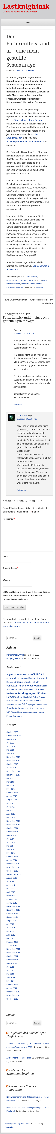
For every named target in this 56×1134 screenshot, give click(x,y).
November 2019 (13, 761)
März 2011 (10, 981)
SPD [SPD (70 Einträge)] (24, 704)
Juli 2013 (10, 881)
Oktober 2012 (12, 913)
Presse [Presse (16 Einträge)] (42, 697)
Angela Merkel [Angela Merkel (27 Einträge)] (13, 674)
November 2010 (13, 995)
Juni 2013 (10, 885)
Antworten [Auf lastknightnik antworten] (21, 490)
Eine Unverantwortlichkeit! (15, 300)
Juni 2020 (10, 746)
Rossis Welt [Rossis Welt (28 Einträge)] (35, 700)
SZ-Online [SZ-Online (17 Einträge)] (28, 708)
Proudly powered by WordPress (17, 1124)
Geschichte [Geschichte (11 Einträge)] (20, 690)
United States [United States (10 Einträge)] (39, 708)
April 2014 (10, 849)
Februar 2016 (12, 793)
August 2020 (11, 739)
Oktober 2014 (12, 828)
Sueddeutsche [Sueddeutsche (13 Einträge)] (41, 704)
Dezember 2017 (13, 771)
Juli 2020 (10, 743)
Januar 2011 (11, 988)
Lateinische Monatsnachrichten (20, 1071)
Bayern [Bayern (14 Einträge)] (24, 674)
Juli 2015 (10, 803)
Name (6, 556)
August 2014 (11, 835)
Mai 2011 (10, 974)
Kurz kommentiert (31, 277)
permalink (39, 287)
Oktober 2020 (12, 732)
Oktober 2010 (12, 999)
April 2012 (10, 935)
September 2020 (13, 736)
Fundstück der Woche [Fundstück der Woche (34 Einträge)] (29, 685)
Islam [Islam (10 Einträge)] (33, 690)
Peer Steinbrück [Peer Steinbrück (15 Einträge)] (25, 697)
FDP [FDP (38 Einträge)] (36, 681)
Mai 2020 (10, 750)
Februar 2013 (12, 899)
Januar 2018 (11, 768)
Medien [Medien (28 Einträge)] (10, 693)
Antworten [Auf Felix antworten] (17, 405)
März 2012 (10, 938)
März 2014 (10, 853)
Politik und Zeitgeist (26, 280)
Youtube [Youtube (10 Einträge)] (41, 712)
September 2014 (13, 832)
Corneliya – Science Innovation (21, 1087)
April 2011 (10, 977)
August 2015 (11, 800)
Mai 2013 (10, 889)
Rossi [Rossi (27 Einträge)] (25, 700)
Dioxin (44, 280)
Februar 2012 (12, 942)
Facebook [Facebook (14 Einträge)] (29, 682)
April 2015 (10, 814)
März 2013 (10, 896)
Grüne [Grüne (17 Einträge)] (28, 689)
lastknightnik (22, 415)
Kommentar (9, 519)
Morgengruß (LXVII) (14, 658)
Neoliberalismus (12, 280)
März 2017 (10, 782)
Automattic (9, 1127)
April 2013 (10, 892)
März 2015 (10, 817)
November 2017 (13, 775)
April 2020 (10, 753)
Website (6, 580)
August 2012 (11, 921)
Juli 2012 (10, 924)
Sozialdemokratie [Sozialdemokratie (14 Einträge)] (13, 704)
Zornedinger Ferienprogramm (18, 1058)
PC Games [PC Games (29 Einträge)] (12, 697)
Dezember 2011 (13, 949)
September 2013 (13, 874)
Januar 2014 (11, 860)
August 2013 (11, 878)
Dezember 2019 (13, 757)
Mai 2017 (10, 778)
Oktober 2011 (12, 956)
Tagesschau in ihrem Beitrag (28, 120)
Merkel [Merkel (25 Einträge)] (17, 693)
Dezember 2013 (13, 864)
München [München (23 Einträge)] (41, 693)
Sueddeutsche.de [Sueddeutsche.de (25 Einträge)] (15, 708)
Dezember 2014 (13, 821)
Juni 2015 (10, 807)
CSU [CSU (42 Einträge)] (41, 674)
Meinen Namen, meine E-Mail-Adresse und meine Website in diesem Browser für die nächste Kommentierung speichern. (26, 595)
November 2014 (13, 825)
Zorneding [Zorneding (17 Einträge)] (17, 716)
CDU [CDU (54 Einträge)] (35, 674)
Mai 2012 (10, 931)
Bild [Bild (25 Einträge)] (30, 674)
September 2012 (13, 917)
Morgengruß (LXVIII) (15, 655)
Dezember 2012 (13, 906)
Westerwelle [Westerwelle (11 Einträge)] (32, 712)
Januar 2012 (11, 945)
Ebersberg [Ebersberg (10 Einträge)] (10, 682)
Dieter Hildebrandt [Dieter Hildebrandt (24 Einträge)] (38, 678)
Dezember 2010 (13, 992)
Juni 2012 (10, 928)
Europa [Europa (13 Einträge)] (21, 682)
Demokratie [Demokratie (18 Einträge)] (11, 678)
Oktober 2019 (12, 764)
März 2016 (10, 789)
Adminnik (31, 70)
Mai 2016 (10, 785)
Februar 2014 (12, 857)
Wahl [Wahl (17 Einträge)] (16, 712)
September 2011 (13, 960)
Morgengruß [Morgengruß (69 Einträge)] (29, 693)
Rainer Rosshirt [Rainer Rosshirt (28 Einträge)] (14, 700)
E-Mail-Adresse (10, 568)
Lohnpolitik (25, 284)
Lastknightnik (26, 6)
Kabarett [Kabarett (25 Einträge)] (40, 689)
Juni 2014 (10, 842)
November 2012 (13, 910)
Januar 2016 (11, 796)
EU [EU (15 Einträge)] (16, 682)
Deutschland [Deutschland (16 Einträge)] (22, 678)
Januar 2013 (11, 903)
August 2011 (11, 963)
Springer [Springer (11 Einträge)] (31, 705)
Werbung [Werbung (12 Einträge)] (23, 712)
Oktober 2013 (12, 871)
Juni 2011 (10, 970)
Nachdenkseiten (36, 284)
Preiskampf (10, 287)
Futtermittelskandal (13, 284)
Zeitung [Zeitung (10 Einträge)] (9, 716)
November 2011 (13, 953)
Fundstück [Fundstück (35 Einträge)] (11, 685)
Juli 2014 (10, 839)
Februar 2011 (12, 985)
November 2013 (13, 867)
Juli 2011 (10, 967)
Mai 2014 (10, 846)
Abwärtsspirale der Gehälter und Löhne (25, 141)
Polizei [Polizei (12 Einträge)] (35, 697)
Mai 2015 (10, 810)
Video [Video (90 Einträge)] (10, 712)
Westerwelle (20, 287)
